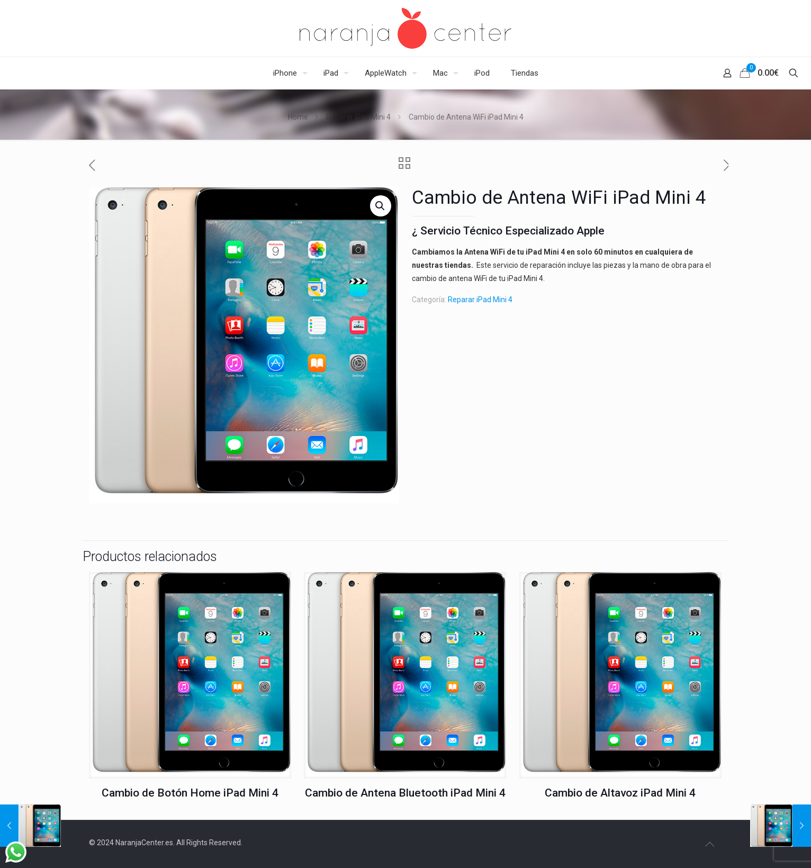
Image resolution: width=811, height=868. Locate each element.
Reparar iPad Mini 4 (358, 117)
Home (298, 117)
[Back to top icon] (709, 844)
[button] (380, 205)
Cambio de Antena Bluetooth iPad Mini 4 (405, 792)
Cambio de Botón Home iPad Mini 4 (190, 792)
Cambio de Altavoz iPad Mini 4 (620, 792)
